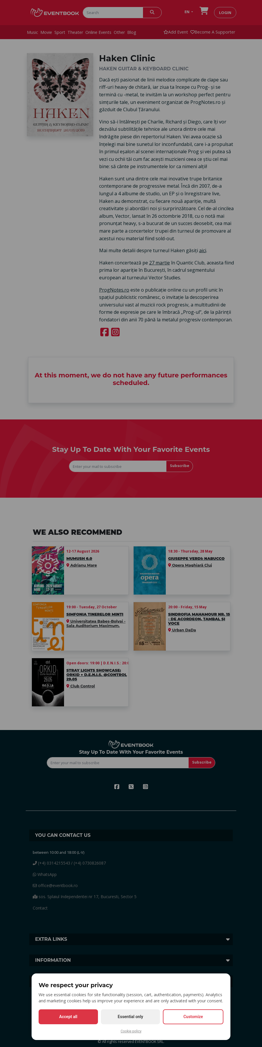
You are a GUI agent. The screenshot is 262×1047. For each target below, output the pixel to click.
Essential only (130, 1016)
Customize (193, 1016)
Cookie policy (130, 1031)
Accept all (68, 1016)
